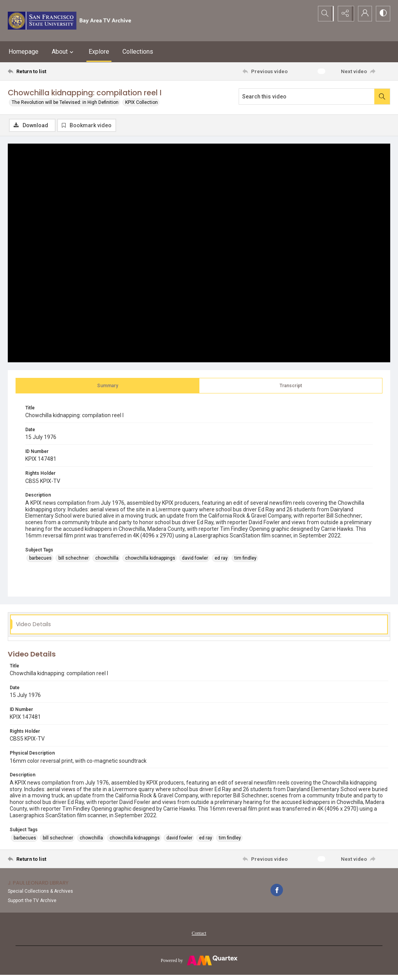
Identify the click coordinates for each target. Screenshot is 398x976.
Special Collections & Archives (40, 891)
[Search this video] (306, 96)
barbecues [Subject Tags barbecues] (40, 558)
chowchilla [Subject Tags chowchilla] (107, 558)
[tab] (107, 386)
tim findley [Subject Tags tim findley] (245, 558)
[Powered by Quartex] (199, 960)
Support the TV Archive (32, 901)
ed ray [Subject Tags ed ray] (221, 558)
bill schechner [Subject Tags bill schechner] (73, 558)
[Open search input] (324, 13)
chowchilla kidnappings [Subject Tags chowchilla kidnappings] (150, 558)
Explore (99, 51)
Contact (199, 933)
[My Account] (363, 13)
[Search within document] (382, 96)
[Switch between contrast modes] (382, 13)
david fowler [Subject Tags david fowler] (195, 558)
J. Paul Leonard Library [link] (38, 883)
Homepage (23, 51)
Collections (137, 51)
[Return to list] (60, 71)
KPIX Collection (141, 102)
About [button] (63, 51)
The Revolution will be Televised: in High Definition (65, 102)
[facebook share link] (277, 890)
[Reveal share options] (343, 13)
